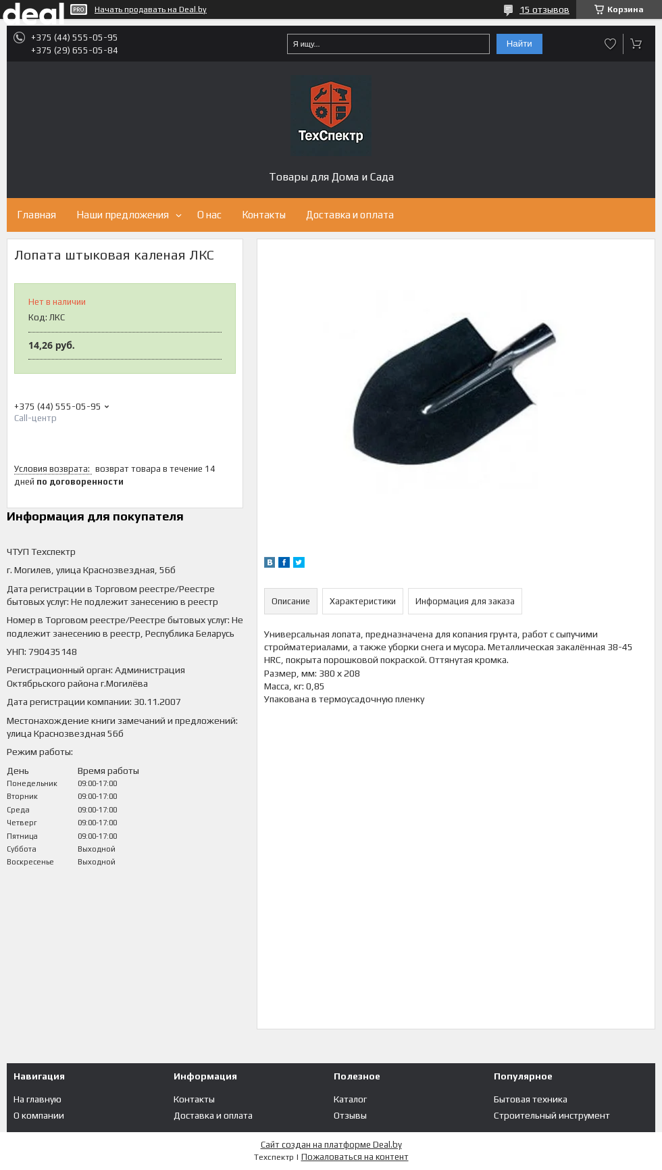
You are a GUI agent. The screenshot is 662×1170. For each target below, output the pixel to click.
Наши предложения (122, 214)
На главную (37, 1099)
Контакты (264, 214)
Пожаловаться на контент (355, 1157)
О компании (39, 1115)
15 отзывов (544, 9)
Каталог (350, 1099)
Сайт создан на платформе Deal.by (331, 1145)
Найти (519, 44)
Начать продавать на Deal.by (151, 9)
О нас (209, 214)
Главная (36, 214)
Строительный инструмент (552, 1115)
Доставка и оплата (350, 214)
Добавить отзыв (610, 44)
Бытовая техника (530, 1099)
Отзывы (350, 1115)
